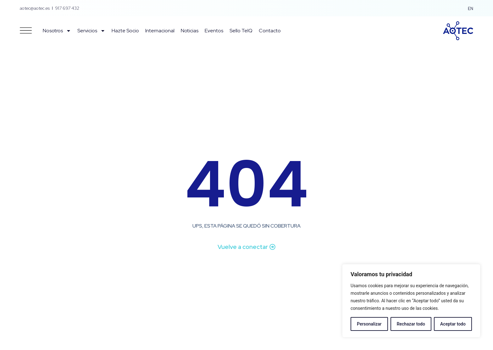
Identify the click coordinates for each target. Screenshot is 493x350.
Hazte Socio (125, 30)
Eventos (214, 30)
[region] (411, 300)
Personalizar (369, 323)
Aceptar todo (453, 323)
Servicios (91, 31)
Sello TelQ (241, 30)
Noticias (189, 30)
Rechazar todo (411, 323)
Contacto (270, 30)
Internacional (159, 30)
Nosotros (57, 31)
